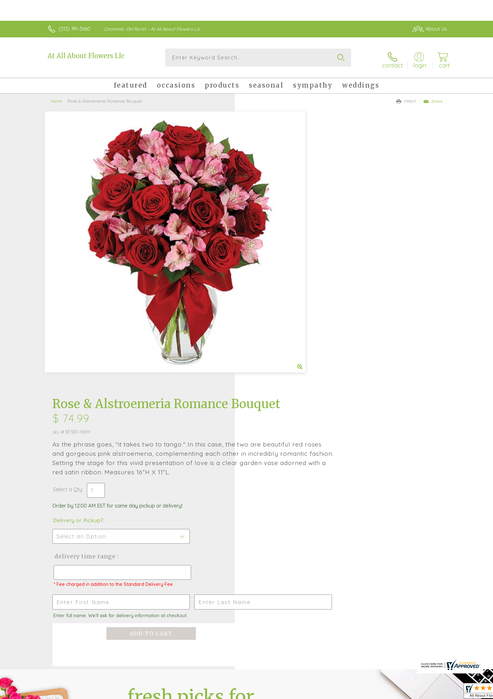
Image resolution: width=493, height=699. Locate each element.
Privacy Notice (344, 692)
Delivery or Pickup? (272, 261)
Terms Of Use (307, 692)
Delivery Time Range (278, 296)
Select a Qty (261, 230)
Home (56, 97)
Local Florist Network (390, 692)
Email (433, 98)
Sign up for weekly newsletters (326, 462)
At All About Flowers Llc (86, 56)
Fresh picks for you (191, 466)
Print (406, 98)
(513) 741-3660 (74, 29)
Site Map (430, 692)
